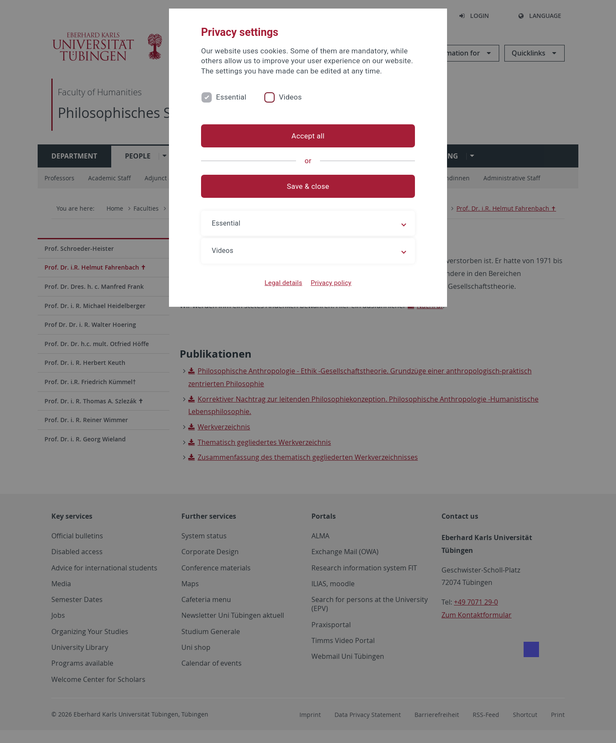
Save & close (308, 186)
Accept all (307, 136)
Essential (231, 97)
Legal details (283, 283)
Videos (290, 97)
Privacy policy (331, 283)
